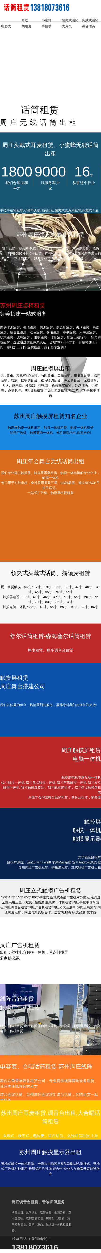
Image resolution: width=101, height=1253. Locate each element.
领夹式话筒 (70, 20)
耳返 (24, 20)
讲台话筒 (88, 26)
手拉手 (46, 26)
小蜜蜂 (46, 20)
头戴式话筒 (90, 20)
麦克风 (67, 26)
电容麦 (6, 26)
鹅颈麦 (26, 26)
